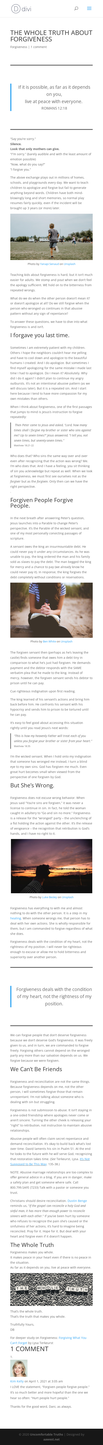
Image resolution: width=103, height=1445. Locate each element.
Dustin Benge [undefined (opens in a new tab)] (77, 1201)
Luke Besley (49, 897)
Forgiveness (18, 47)
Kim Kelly (17, 1381)
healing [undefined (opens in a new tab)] (15, 918)
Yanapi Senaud (49, 264)
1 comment (39, 47)
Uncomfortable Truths (47, 1434)
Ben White (49, 641)
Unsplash (70, 264)
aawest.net (51, 1439)
